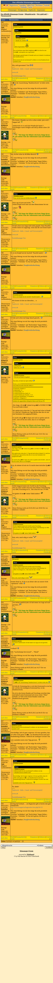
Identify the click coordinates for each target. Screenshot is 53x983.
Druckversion (47, 20)
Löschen (46, 80)
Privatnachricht (22, 78)
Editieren (48, 78)
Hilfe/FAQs (30, 5)
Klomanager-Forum (26, 851)
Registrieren (14, 5)
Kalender (24, 7)
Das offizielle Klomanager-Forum (12, 14)
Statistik (47, 5)
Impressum (41, 10)
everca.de (15, 72)
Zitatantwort (40, 78)
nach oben (4, 79)
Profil (14, 78)
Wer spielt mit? (42, 14)
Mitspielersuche (30, 14)
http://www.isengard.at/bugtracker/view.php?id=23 (27, 807)
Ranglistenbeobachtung (32, 97)
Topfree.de (32, 10)
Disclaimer (39, 5)
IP (51, 80)
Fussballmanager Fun (19, 76)
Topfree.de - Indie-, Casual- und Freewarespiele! (27, 69)
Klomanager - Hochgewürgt (17, 10)
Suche (30, 7)
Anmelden (22, 5)
